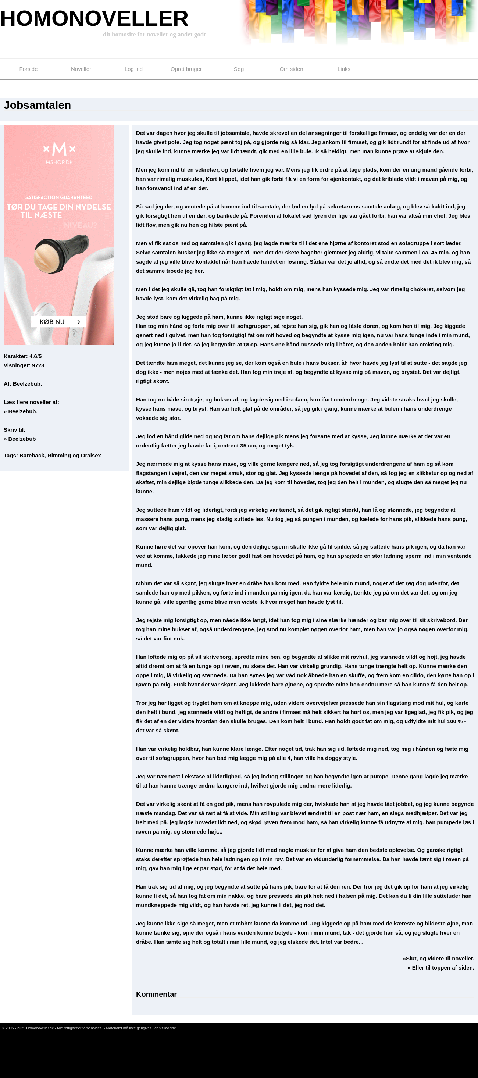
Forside (28, 69)
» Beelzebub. (21, 411)
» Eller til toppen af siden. (440, 967)
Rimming (59, 455)
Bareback (31, 455)
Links (344, 69)
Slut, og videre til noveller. (440, 958)
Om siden (291, 69)
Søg (239, 69)
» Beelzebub (20, 439)
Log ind (134, 69)
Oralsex (91, 455)
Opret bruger (186, 69)
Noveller (81, 69)
